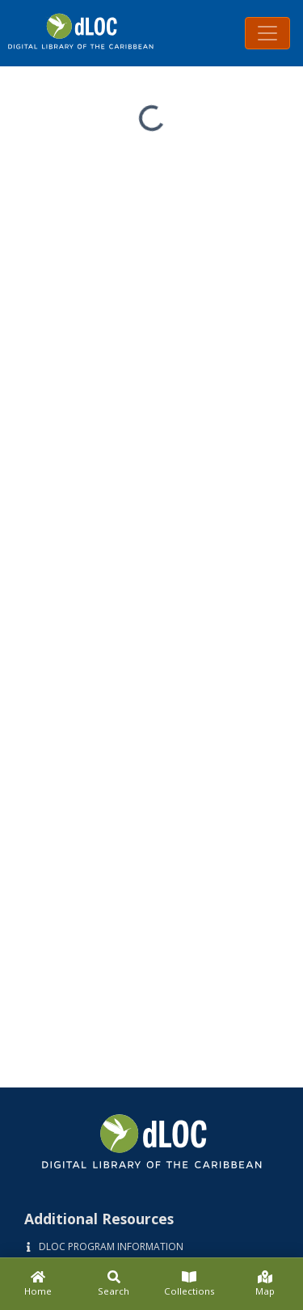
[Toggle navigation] (267, 33)
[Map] (265, 1284)
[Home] (38, 1284)
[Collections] (190, 1284)
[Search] (114, 1284)
